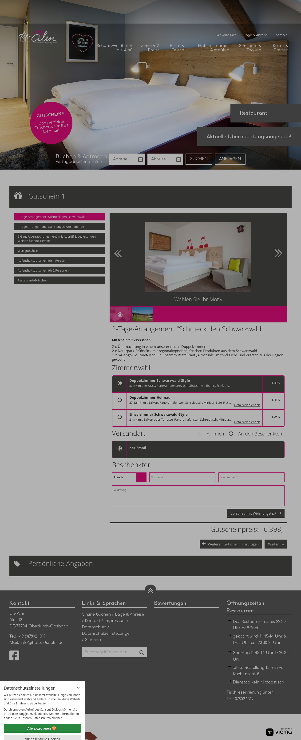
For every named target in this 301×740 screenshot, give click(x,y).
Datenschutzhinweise (33, 733)
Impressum (58, 733)
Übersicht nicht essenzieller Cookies (42, 725)
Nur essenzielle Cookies (42, 715)
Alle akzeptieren (42, 705)
